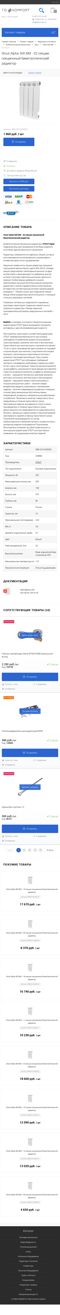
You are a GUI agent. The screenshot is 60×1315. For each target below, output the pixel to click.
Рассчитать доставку (19, 189)
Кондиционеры (28, 1280)
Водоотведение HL (28, 1242)
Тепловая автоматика (28, 1237)
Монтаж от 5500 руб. (18, 181)
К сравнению (39, 684)
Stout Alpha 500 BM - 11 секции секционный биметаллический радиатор (32, 1021)
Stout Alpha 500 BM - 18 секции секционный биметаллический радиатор (32, 977)
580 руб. (9, 740)
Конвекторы (28, 1266)
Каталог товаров (30, 32)
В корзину (19, 142)
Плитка (28, 1290)
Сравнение (50, 19)
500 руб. (9, 816)
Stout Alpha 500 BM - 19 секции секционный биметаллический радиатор (32, 890)
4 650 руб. (30, 1209)
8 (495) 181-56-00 (39, 16)
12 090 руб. (30, 1122)
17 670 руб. (30, 904)
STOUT (38, 462)
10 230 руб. (30, 1035)
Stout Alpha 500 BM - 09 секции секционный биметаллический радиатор (32, 934)
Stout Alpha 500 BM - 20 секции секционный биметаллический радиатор (32, 1065)
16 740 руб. (30, 991)
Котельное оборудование (28, 1256)
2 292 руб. (10, 664)
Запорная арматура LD (28, 1294)
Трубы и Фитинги (28, 1275)
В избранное (10, 161)
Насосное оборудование (28, 1271)
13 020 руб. (30, 1166)
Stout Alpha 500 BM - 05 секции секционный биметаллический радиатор (32, 1196)
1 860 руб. (13, 134)
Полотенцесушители (28, 1247)
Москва (55, 2)
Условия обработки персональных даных (28, 1299)
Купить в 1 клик (10, 684)
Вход (4, 17)
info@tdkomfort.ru (39, 22)
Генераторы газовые (28, 1285)
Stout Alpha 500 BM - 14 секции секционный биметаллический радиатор (32, 1152)
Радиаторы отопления (28, 1261)
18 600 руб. (30, 1079)
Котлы (28, 1252)
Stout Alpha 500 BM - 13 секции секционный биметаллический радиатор (32, 1108)
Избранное (38, 19)
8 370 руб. (30, 948)
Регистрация (12, 17)
